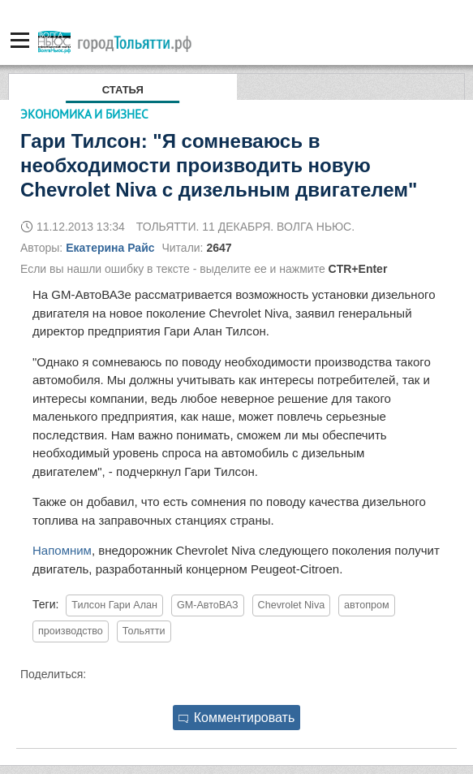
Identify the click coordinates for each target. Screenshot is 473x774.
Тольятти (144, 631)
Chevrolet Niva (291, 605)
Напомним (62, 550)
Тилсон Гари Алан (114, 605)
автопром (366, 605)
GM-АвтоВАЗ (208, 605)
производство (70, 631)
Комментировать (236, 717)
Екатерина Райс (110, 247)
